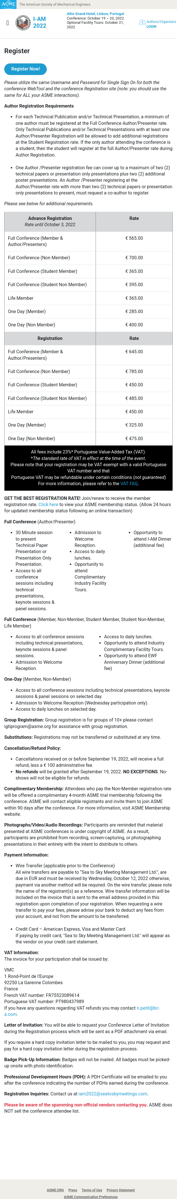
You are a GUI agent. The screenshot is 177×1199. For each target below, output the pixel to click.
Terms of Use (92, 1190)
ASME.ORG (55, 1190)
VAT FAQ (129, 483)
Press (72, 1190)
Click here (48, 504)
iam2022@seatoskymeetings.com (113, 1094)
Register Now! (25, 69)
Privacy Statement (121, 1190)
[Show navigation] (7, 23)
